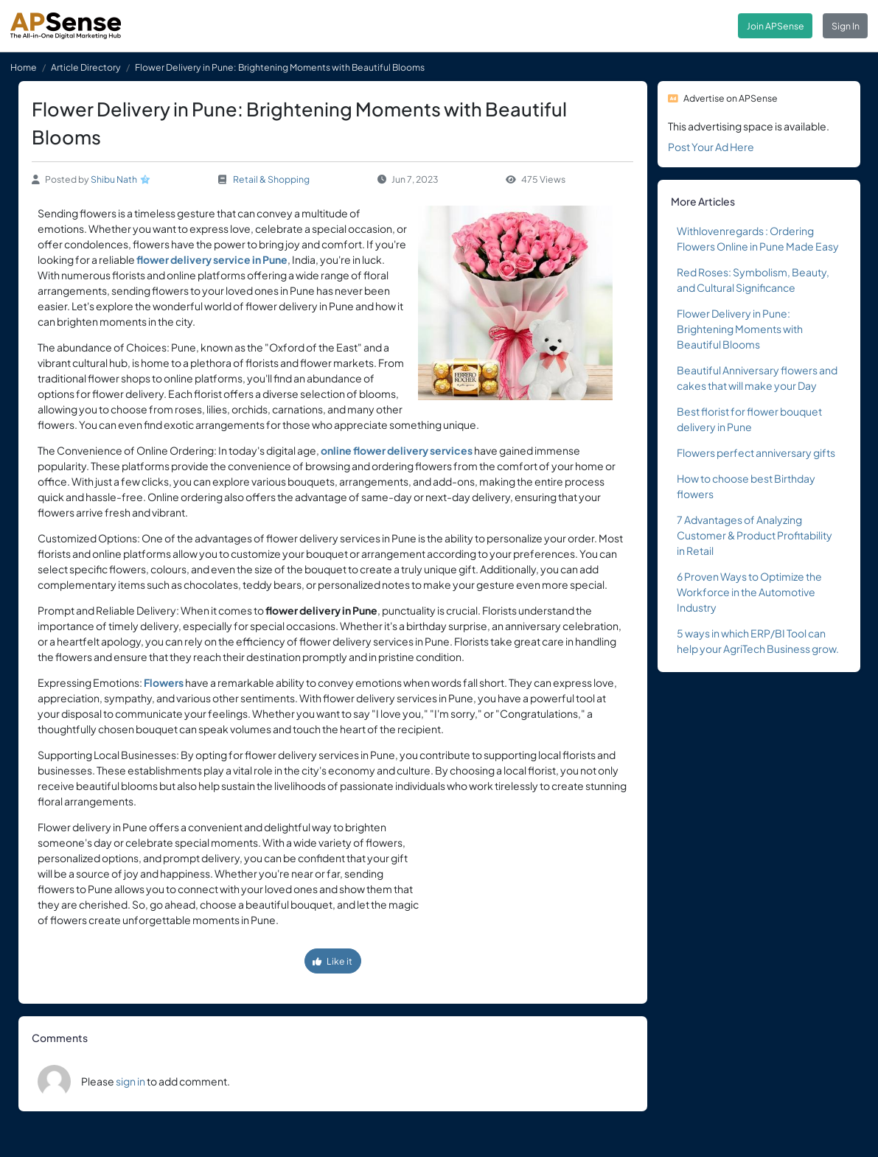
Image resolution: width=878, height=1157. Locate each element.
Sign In (846, 26)
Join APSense (775, 26)
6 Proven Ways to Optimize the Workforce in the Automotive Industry (749, 592)
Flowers (164, 682)
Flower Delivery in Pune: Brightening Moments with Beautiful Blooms (740, 329)
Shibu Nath (114, 179)
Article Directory (86, 67)
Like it (332, 961)
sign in (130, 1081)
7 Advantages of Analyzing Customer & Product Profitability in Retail (754, 535)
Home (23, 67)
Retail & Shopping (271, 179)
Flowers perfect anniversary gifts (756, 452)
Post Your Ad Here (711, 146)
